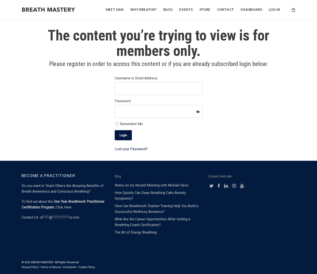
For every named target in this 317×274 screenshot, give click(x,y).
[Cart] (293, 9)
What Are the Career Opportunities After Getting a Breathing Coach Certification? (152, 222)
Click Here (64, 207)
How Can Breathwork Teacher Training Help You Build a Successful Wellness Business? (156, 209)
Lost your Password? (131, 149)
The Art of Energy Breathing (136, 232)
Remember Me (129, 124)
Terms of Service (51, 267)
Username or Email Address (136, 78)
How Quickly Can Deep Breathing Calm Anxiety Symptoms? (150, 196)
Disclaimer (69, 267)
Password (123, 101)
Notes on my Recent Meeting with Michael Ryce (151, 185)
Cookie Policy (87, 267)
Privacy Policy (30, 267)
